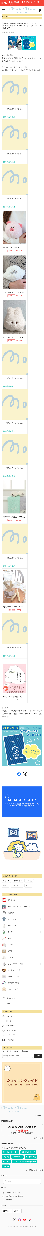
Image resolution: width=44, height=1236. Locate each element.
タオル (10, 945)
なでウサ (11, 957)
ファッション (13, 919)
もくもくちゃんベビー (16, 964)
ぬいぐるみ (12, 925)
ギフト (10, 951)
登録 (38, 1055)
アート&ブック (13, 977)
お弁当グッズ (13, 989)
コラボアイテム (13, 983)
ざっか (10, 932)
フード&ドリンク (14, 970)
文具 (9, 938)
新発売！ (11, 913)
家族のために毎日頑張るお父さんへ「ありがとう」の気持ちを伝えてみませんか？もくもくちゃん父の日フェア (22, 25)
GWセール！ (12, 900)
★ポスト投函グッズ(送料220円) (20, 906)
